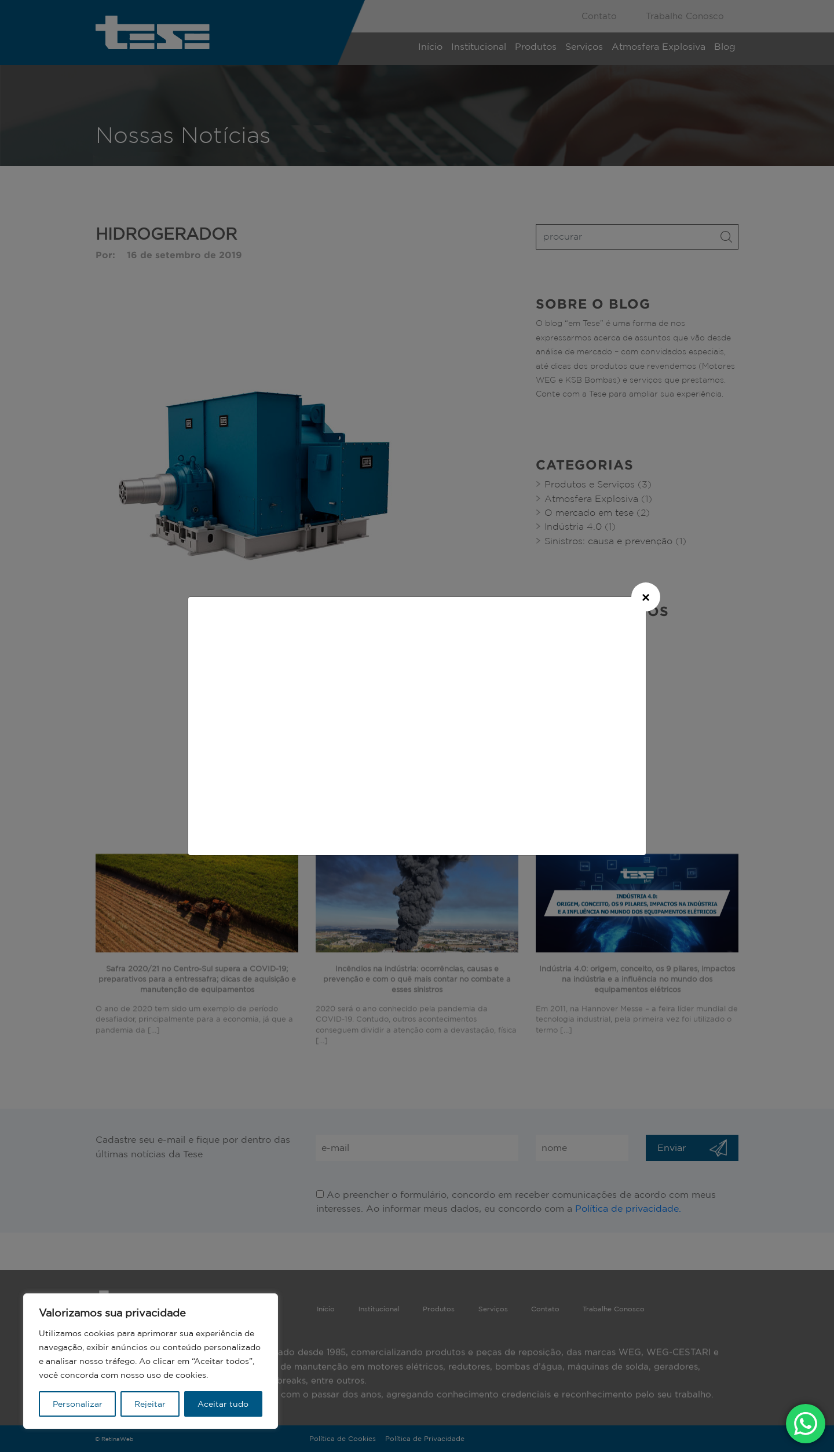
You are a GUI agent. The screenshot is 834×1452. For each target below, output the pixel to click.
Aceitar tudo (222, 1404)
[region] (150, 1361)
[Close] (645, 596)
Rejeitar (150, 1404)
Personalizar (78, 1404)
